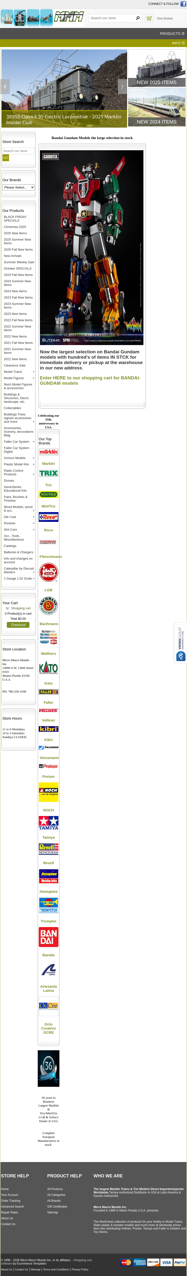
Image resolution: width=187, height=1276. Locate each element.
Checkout (18, 625)
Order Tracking (10, 1200)
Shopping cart (21, 608)
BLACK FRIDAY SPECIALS (15, 218)
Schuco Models (15, 458)
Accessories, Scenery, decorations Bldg (18, 431)
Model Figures (14, 378)
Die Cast (10, 517)
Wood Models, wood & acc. (18, 508)
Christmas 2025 (15, 227)
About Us (7, 1218)
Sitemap (52, 1212)
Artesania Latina (48, 988)
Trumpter (48, 921)
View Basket (165, 18)
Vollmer (48, 720)
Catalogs (10, 546)
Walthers (48, 653)
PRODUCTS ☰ (172, 33)
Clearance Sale (15, 365)
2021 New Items (15, 359)
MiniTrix (49, 506)
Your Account (9, 1195)
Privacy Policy (80, 1269)
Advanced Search (12, 1206)
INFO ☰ (178, 43)
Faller (48, 702)
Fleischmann (51, 556)
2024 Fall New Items (18, 275)
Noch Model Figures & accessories (18, 386)
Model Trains (13, 372)
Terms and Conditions (56, 1269)
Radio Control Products (13, 472)
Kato (49, 683)
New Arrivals (12, 256)
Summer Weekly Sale (19, 262)
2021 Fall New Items (18, 343)
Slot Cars (10, 529)
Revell (48, 863)
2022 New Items (15, 336)
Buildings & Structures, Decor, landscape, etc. (16, 398)
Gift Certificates (57, 1206)
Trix (48, 485)
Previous (5, 86)
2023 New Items (15, 314)
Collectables (12, 408)
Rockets (9, 523)
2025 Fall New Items (18, 249)
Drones (9, 480)
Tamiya (48, 837)
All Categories (56, 1195)
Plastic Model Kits (16, 464)
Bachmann (49, 624)
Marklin (48, 463)
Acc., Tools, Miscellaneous (14, 537)
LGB (49, 590)
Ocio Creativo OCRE (48, 1028)
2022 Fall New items (18, 320)
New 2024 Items (157, 121)
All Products (55, 1189)
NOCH (48, 810)
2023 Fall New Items (18, 297)
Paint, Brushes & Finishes (16, 498)
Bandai (48, 955)
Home (5, 1189)
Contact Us (8, 1224)
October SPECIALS (17, 268)
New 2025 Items (157, 82)
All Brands (54, 1200)
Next (122, 86)
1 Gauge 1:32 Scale (18, 578)
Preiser (48, 776)
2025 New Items (15, 233)
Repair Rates (9, 1212)
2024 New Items (15, 291)
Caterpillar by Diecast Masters (19, 570)
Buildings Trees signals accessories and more (17, 418)
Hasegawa (48, 891)
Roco (48, 530)
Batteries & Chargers (18, 552)
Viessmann (49, 758)
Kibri (48, 740)
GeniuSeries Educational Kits (15, 488)
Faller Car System (16, 441)
